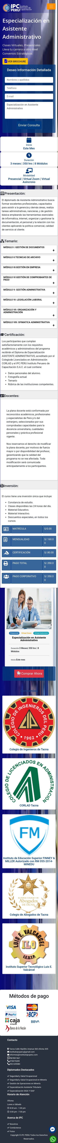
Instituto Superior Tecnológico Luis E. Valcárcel (29, 968)
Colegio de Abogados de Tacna (29, 914)
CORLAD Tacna (29, 805)
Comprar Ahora (29, 673)
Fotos (11, 1131)
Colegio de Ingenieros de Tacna (29, 749)
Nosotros (12, 1124)
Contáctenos (14, 1128)
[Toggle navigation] (51, 6)
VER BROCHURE (15, 61)
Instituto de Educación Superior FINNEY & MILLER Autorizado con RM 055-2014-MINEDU (29, 861)
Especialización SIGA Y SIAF (20, 1091)
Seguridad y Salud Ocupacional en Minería (27, 1080)
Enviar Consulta (29, 125)
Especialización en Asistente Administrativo (29, 110)
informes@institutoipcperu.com (24, 1055)
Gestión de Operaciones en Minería (24, 1083)
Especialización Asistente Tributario (24, 1087)
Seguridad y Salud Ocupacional (22, 1076)
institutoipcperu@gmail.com (22, 1052)
